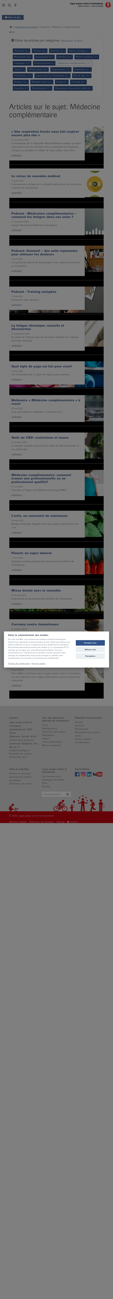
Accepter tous (90, 643)
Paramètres (90, 656)
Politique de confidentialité (19, 663)
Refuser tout (90, 649)
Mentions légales (38, 663)
